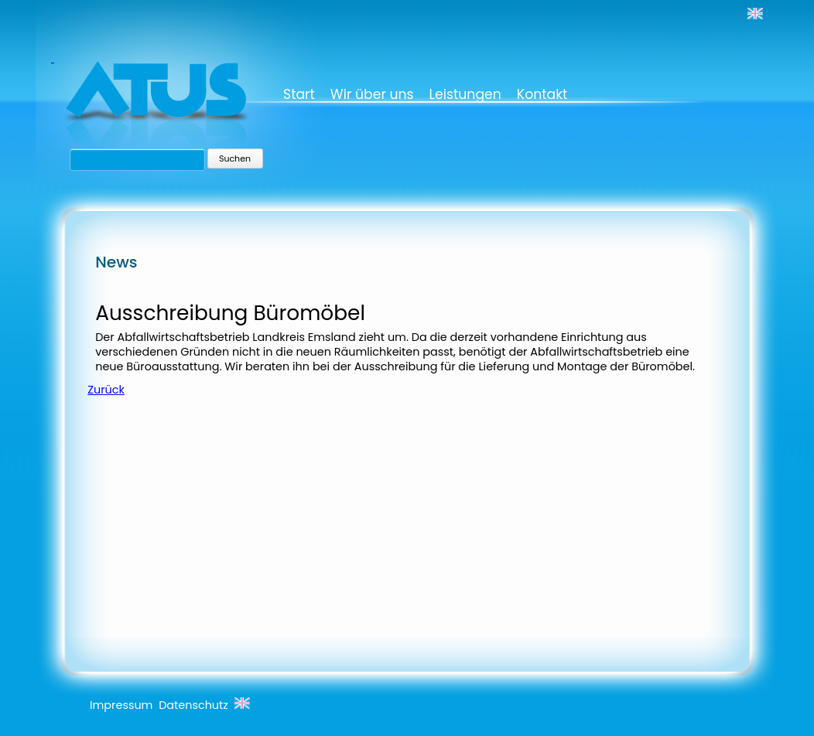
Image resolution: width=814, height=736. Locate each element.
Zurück (106, 389)
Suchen (235, 158)
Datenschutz (193, 705)
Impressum (121, 705)
